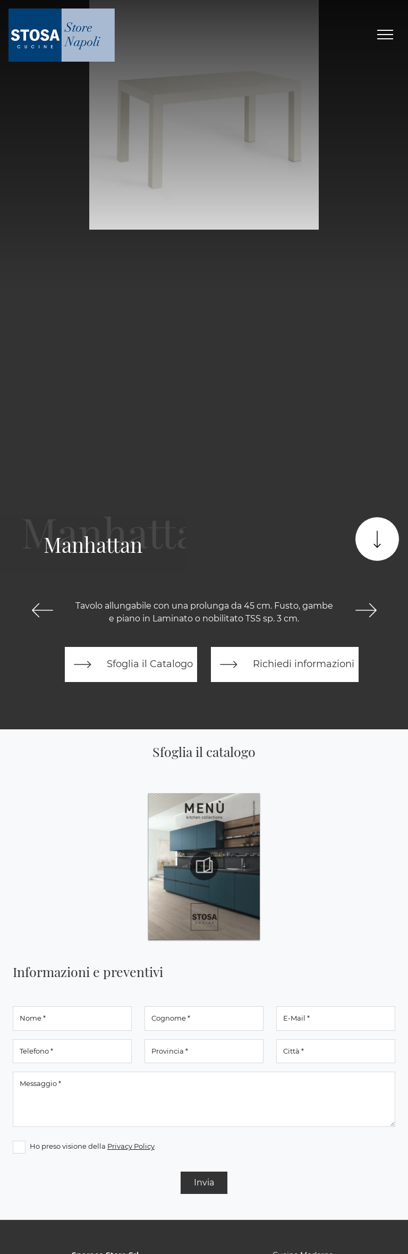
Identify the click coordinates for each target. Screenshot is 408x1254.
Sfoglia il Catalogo (131, 664)
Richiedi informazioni (284, 664)
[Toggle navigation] (385, 35)
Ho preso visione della (92, 1146)
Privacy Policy (131, 1146)
